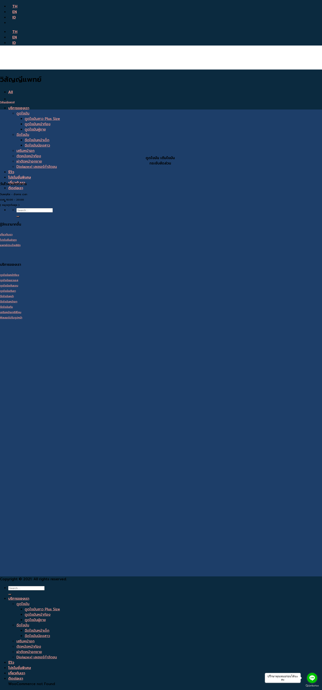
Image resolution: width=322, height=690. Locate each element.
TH (12, 6)
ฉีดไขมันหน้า (7, 296)
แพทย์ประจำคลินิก (10, 245)
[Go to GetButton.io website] (312, 685)
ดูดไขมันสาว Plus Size (42, 118)
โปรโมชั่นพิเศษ (19, 177)
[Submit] (18, 216)
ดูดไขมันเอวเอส (9, 280)
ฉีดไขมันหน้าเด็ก (37, 140)
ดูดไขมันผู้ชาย (35, 129)
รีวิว (11, 172)
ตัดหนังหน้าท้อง (28, 156)
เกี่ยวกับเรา (6, 234)
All (10, 92)
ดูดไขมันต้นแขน (9, 285)
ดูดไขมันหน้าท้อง (38, 124)
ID (12, 17)
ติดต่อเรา (15, 188)
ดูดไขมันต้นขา (8, 291)
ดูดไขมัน (22, 113)
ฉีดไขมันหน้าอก (8, 301)
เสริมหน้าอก (25, 150)
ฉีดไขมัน (22, 134)
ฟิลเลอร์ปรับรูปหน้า (11, 317)
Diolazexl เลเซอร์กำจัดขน (36, 166)
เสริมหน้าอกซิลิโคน (10, 312)
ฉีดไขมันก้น (6, 307)
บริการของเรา (18, 108)
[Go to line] (312, 678)
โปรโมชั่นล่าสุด (8, 240)
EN (12, 12)
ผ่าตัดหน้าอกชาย (29, 161)
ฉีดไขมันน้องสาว (37, 145)
